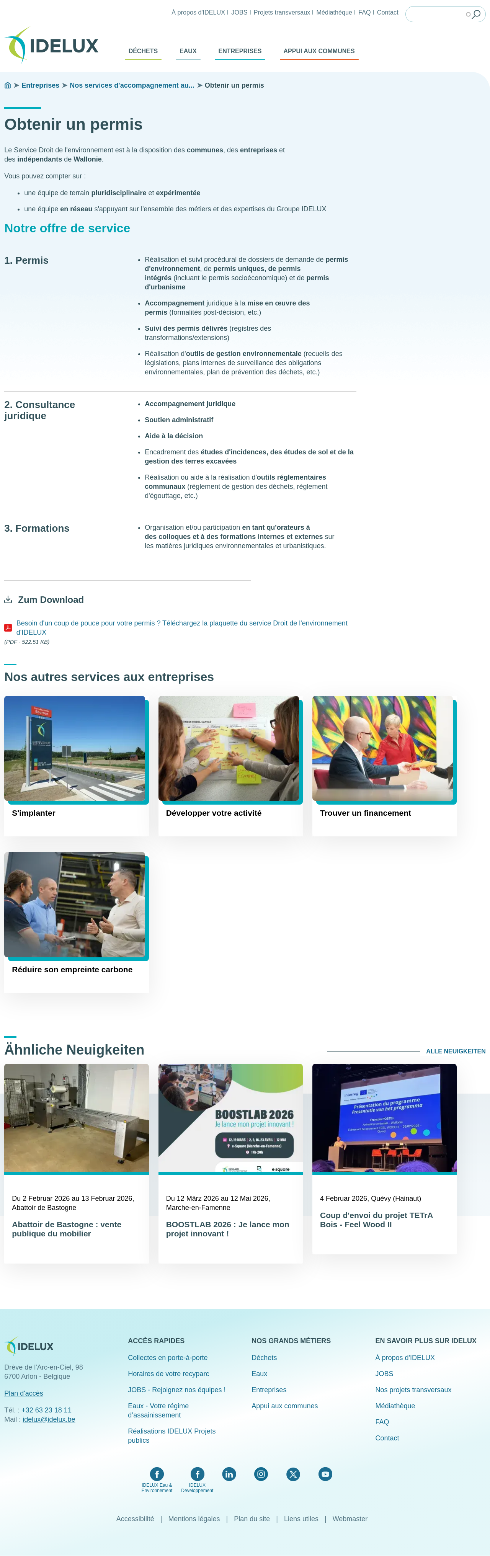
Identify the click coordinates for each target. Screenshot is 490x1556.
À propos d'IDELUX (198, 12)
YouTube (325, 1474)
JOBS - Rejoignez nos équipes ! (176, 1390)
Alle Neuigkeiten (456, 1051)
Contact (388, 12)
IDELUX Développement (197, 1488)
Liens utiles (301, 1519)
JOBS (239, 12)
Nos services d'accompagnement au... (132, 85)
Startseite (7, 85)
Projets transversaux (282, 12)
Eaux (188, 51)
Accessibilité (135, 1519)
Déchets (143, 51)
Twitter (293, 1474)
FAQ (364, 12)
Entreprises (240, 51)
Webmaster (350, 1519)
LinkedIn (229, 1474)
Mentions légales (194, 1519)
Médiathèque (334, 12)
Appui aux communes (319, 51)
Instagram (261, 1474)
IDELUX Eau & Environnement (157, 1488)
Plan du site (252, 1519)
